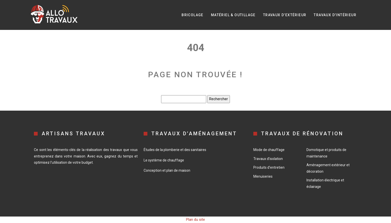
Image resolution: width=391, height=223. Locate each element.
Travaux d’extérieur (284, 15)
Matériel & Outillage (233, 15)
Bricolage (192, 15)
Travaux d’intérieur (335, 15)
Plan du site (195, 219)
